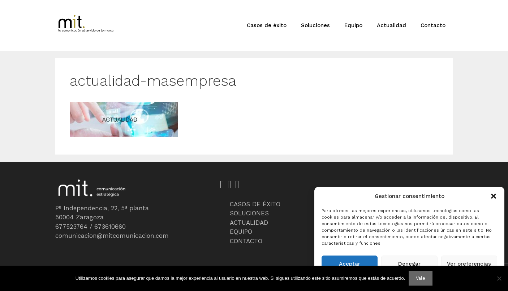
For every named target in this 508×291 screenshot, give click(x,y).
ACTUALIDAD (249, 222)
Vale (420, 278)
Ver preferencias (469, 264)
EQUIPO (241, 231)
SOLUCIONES (249, 213)
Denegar (409, 264)
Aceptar (349, 264)
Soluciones (315, 25)
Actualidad (391, 25)
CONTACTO (246, 241)
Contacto (433, 25)
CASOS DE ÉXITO (255, 204)
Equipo (353, 25)
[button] (493, 196)
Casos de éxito (267, 25)
